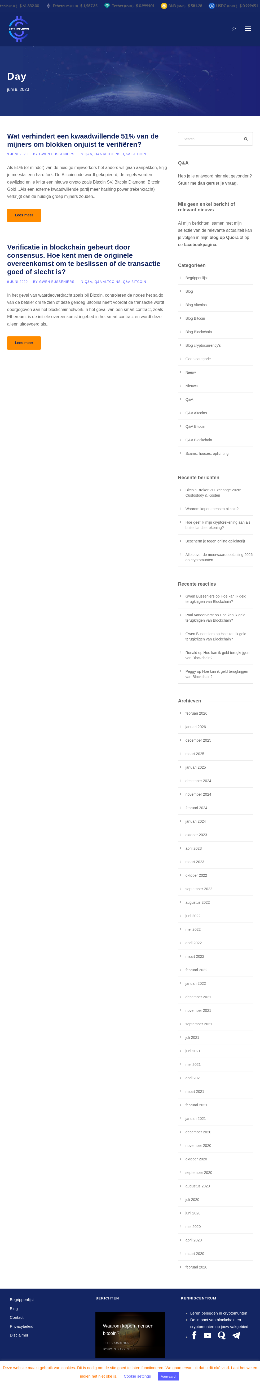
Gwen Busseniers (56, 154)
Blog (189, 291)
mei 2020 (193, 1226)
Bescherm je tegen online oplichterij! (215, 541)
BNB (178, 5)
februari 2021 (197, 1105)
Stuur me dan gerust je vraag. (208, 183)
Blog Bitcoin (195, 318)
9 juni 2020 (17, 154)
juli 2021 (192, 1037)
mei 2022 (193, 929)
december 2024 (198, 781)
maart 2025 (195, 754)
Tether (124, 5)
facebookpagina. (200, 244)
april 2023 (194, 848)
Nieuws (192, 386)
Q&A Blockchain (199, 440)
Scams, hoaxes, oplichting (207, 453)
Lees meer (24, 215)
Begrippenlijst (197, 278)
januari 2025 (196, 767)
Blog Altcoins (196, 305)
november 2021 (198, 1010)
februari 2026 (197, 713)
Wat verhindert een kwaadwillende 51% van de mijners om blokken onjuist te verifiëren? (82, 140)
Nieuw (191, 372)
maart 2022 (195, 956)
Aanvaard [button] (168, 1376)
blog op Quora (224, 237)
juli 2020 (192, 1199)
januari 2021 (196, 1118)
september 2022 (199, 889)
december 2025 (198, 740)
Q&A (88, 154)
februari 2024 (197, 808)
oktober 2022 (196, 875)
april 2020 (194, 1240)
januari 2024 (196, 821)
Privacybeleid (21, 1326)
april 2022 (194, 943)
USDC (228, 5)
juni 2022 (193, 916)
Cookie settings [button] (137, 1376)
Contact (17, 1317)
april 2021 (194, 1078)
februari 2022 (197, 970)
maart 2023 (195, 862)
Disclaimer (19, 1335)
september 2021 (199, 1024)
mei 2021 (193, 1064)
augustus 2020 (198, 1186)
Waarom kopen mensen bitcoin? (212, 509)
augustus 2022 (198, 902)
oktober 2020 (196, 1159)
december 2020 (198, 1132)
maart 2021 (195, 1091)
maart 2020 (195, 1254)
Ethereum (67, 5)
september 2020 (199, 1172)
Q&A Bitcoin (134, 154)
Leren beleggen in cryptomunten (218, 1313)
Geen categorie (198, 359)
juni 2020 (193, 1213)
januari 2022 (196, 983)
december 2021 (198, 997)
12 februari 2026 (116, 1342)
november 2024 (198, 794)
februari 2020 (197, 1267)
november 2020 (198, 1145)
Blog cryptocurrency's (203, 345)
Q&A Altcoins (108, 154)
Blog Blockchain (199, 332)
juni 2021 (193, 1051)
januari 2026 (196, 727)
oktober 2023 (196, 835)
